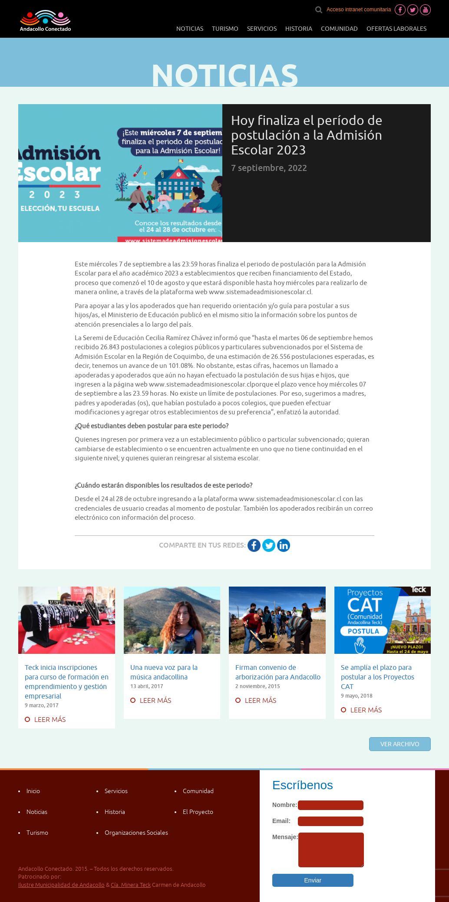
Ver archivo (399, 744)
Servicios (262, 28)
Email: (281, 820)
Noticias (189, 28)
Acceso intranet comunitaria (359, 10)
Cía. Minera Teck (131, 885)
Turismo (225, 28)
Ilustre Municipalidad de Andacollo (61, 885)
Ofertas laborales (396, 28)
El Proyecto (198, 811)
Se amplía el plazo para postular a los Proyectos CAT (377, 676)
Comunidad (339, 28)
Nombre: (284, 804)
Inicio (33, 790)
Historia (298, 28)
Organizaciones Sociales (136, 832)
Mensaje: (285, 836)
